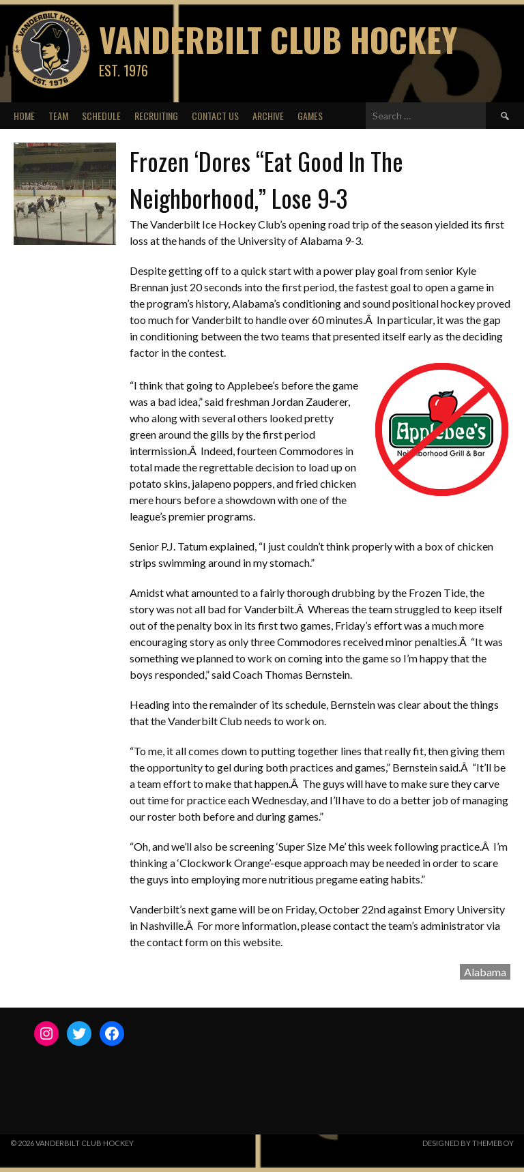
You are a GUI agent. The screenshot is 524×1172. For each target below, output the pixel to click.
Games (310, 115)
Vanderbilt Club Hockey (278, 39)
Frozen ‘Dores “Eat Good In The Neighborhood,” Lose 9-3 (266, 179)
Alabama (485, 971)
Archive (268, 115)
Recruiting (156, 115)
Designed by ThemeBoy (468, 1143)
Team (58, 115)
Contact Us (215, 115)
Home (24, 115)
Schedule (101, 115)
